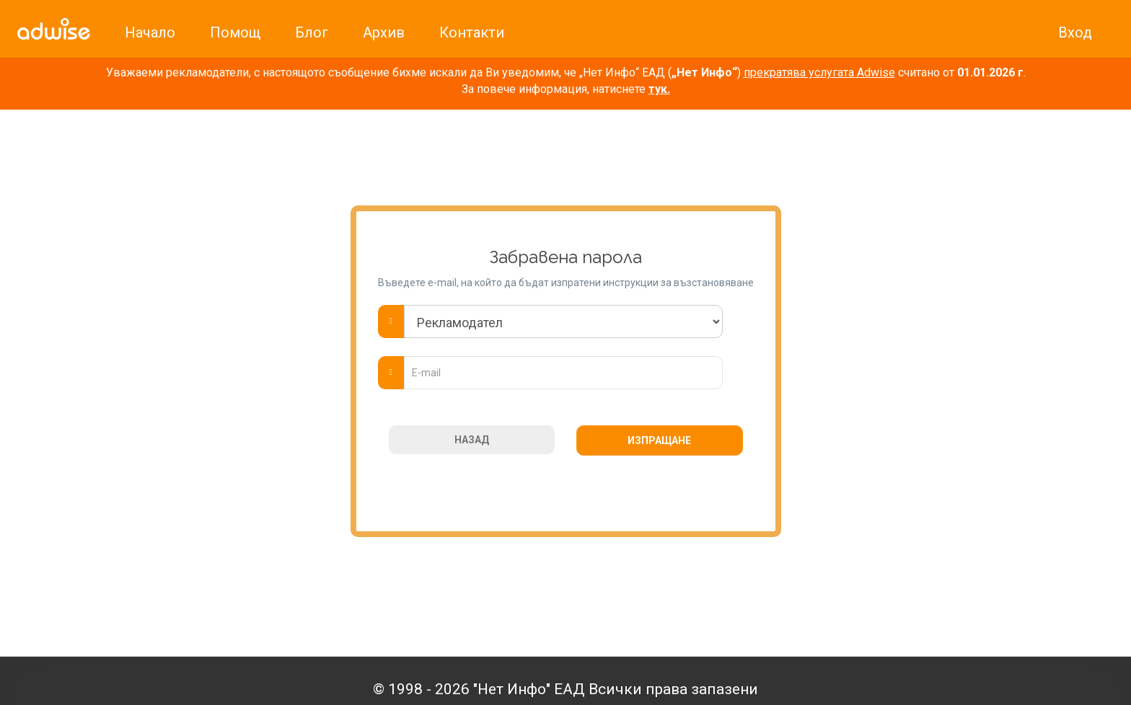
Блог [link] (311, 32)
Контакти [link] (471, 32)
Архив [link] (384, 32)
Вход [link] (1075, 32)
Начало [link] (150, 32)
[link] (53, 29)
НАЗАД (471, 439)
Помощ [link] (235, 32)
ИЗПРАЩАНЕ (659, 440)
